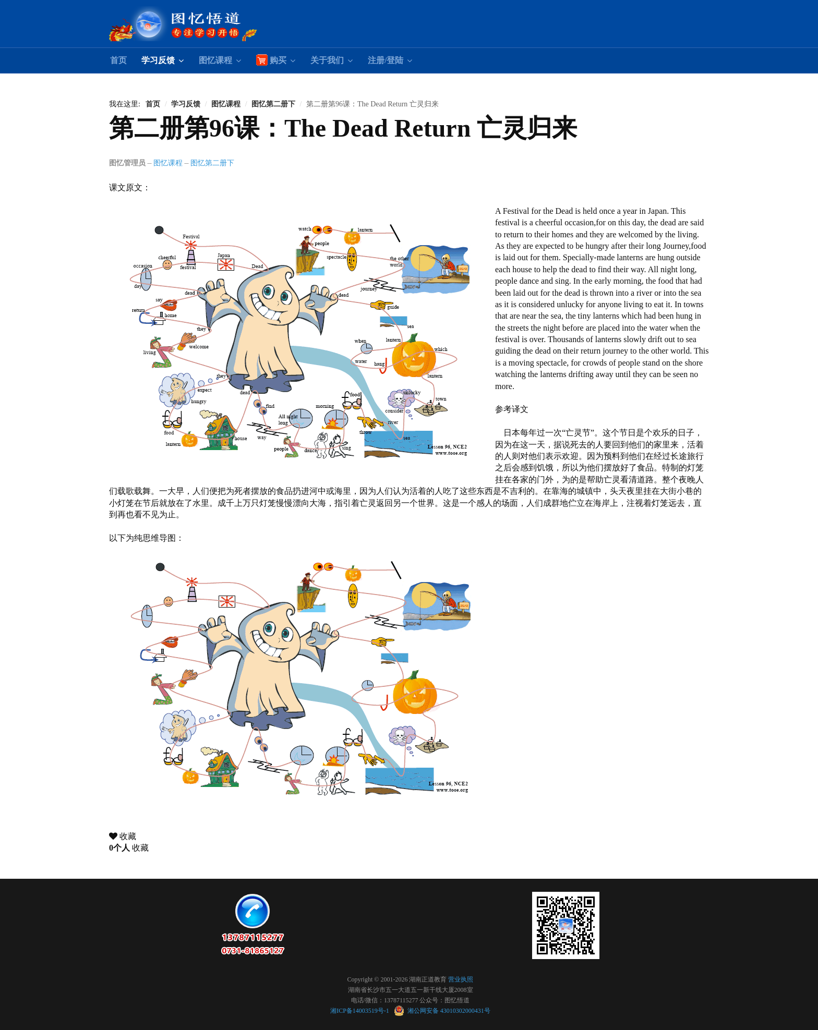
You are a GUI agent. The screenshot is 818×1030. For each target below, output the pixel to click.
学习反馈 (158, 60)
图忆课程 (215, 60)
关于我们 (327, 60)
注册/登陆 (385, 60)
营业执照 (460, 979)
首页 (118, 60)
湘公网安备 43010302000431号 (442, 1010)
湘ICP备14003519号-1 (360, 1010)
